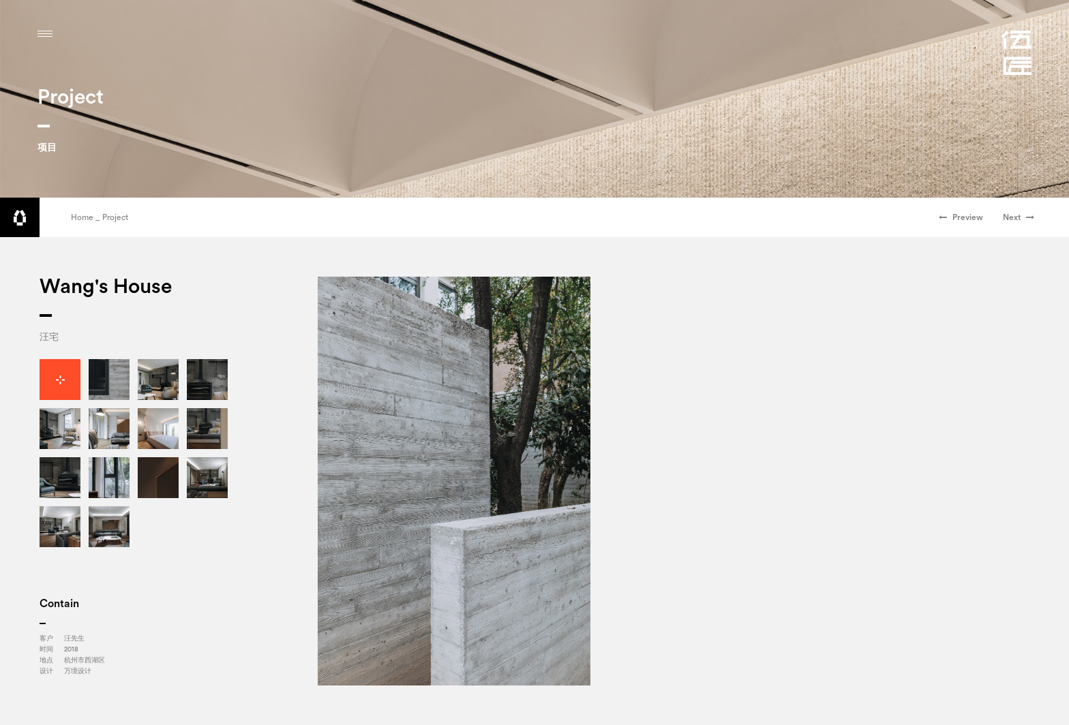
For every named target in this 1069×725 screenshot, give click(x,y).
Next (1018, 217)
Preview (961, 217)
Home (82, 217)
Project (115, 217)
